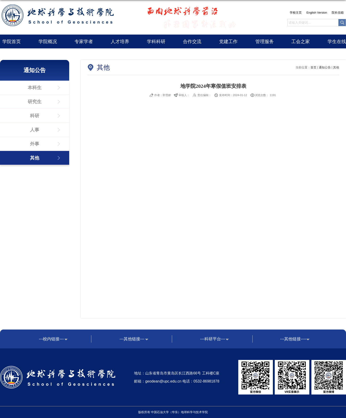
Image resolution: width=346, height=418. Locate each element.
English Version (316, 12)
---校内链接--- (51, 339)
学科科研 (156, 41)
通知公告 (325, 67)
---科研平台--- (212, 339)
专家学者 (84, 41)
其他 (336, 67)
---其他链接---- (293, 339)
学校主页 (296, 12)
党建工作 (228, 41)
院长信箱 (338, 12)
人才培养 (120, 41)
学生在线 (337, 41)
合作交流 (192, 41)
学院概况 (48, 41)
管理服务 (264, 41)
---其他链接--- (131, 339)
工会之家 (300, 41)
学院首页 (11, 41)
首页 (313, 67)
